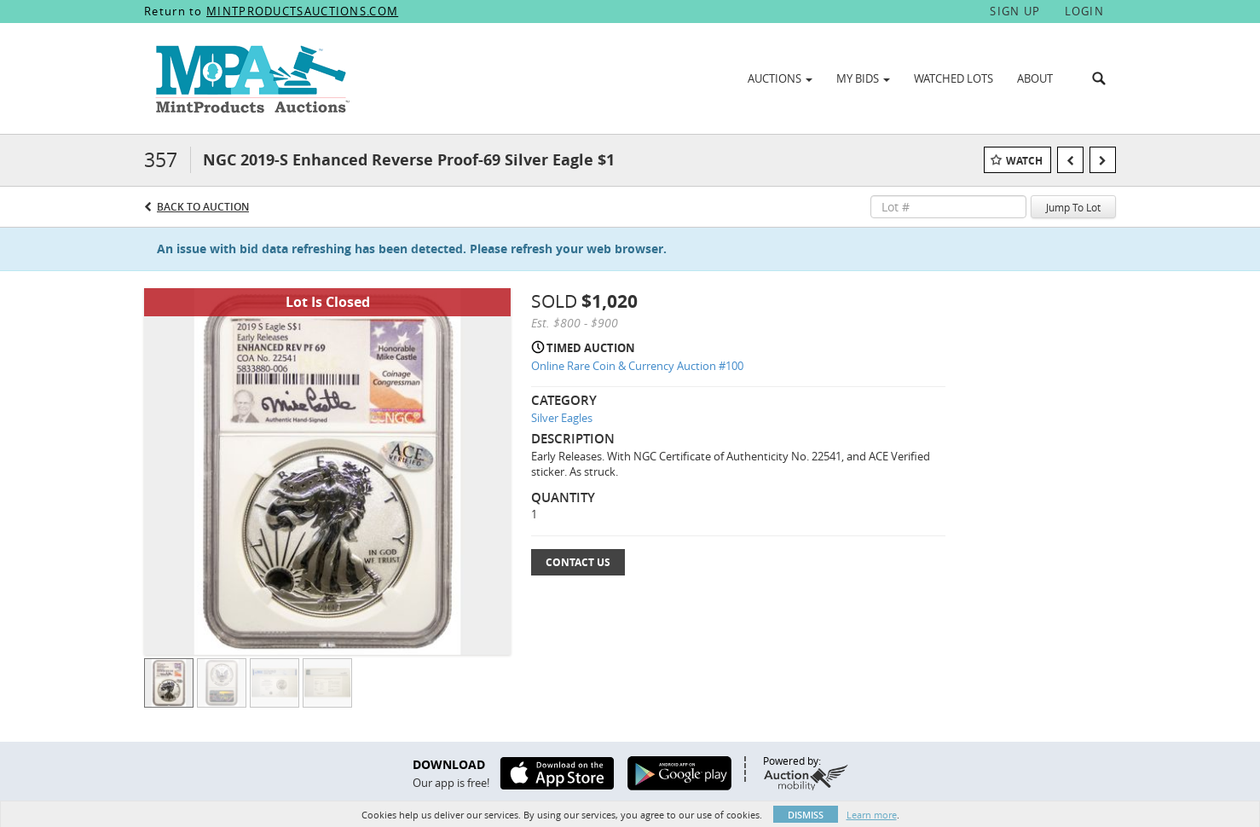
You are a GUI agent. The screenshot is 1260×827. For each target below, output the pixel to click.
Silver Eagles (561, 417)
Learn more (872, 814)
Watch (1024, 160)
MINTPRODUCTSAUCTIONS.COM (302, 11)
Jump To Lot (1073, 207)
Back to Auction (203, 207)
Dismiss (806, 814)
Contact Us (578, 562)
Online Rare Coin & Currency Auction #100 (637, 365)
